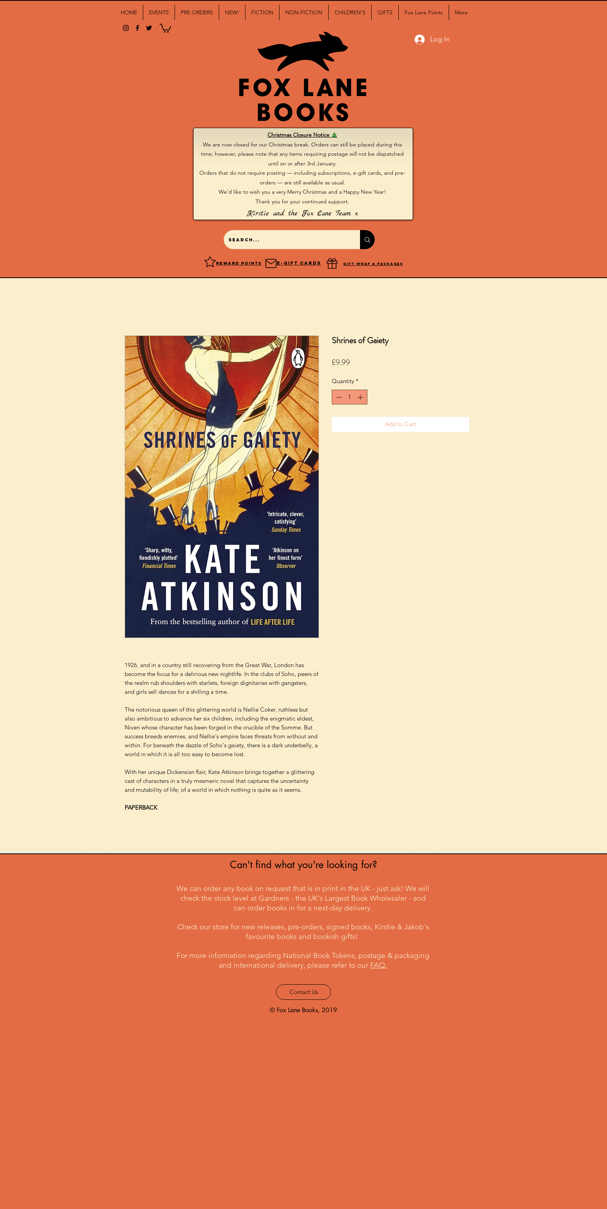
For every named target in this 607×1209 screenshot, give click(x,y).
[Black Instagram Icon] (126, 28)
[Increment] (361, 397)
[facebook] (137, 28)
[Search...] (286, 239)
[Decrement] (338, 397)
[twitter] (149, 28)
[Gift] (332, 263)
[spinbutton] (349, 397)
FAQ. (378, 965)
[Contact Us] (303, 992)
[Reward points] (210, 261)
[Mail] (271, 263)
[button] (159, 12)
